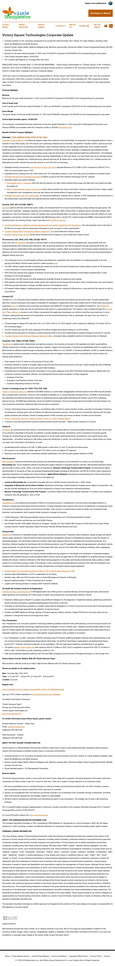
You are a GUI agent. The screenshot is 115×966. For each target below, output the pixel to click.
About (7, 956)
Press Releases (23, 25)
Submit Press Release (40, 956)
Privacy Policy (95, 956)
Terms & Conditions (59, 956)
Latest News (5, 25)
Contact (60, 26)
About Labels (41, 25)
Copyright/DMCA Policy (78, 956)
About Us (72, 25)
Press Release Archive (20, 956)
